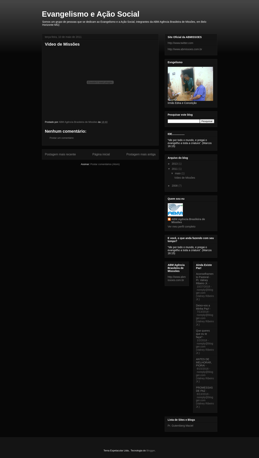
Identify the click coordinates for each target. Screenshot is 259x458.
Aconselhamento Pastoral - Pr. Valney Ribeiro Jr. (205, 278)
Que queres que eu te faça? (203, 334)
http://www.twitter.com (180, 42)
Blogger (150, 450)
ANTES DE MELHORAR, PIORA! (204, 362)
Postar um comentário (62, 137)
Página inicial (101, 154)
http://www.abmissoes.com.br (185, 49)
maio (178, 173)
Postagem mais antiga (140, 154)
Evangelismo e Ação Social (91, 14)
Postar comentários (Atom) (105, 164)
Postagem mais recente (60, 154)
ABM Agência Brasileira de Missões (188, 221)
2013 (175, 163)
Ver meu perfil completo (182, 226)
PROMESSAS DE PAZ (204, 389)
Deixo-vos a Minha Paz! (203, 307)
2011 (175, 168)
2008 (175, 185)
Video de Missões (184, 177)
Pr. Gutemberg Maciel (180, 425)
